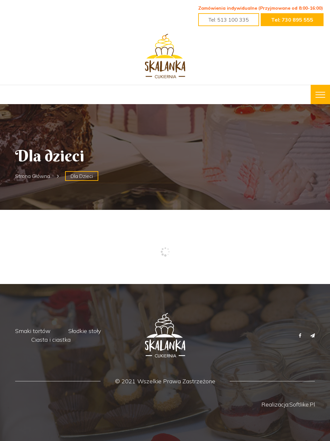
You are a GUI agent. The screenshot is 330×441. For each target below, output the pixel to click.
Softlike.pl (302, 404)
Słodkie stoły (84, 331)
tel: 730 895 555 (292, 19)
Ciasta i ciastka (51, 339)
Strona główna (32, 176)
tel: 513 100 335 (229, 19)
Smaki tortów (33, 331)
